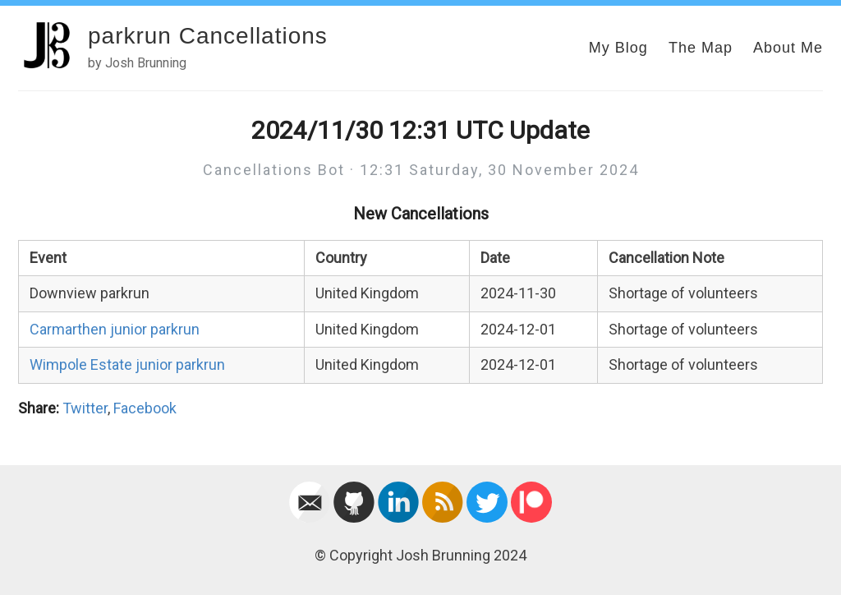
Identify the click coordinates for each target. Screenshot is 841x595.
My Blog (618, 47)
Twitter (85, 408)
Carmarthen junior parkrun (115, 329)
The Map (701, 47)
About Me (788, 47)
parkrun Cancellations (208, 35)
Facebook (145, 408)
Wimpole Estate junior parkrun (127, 364)
